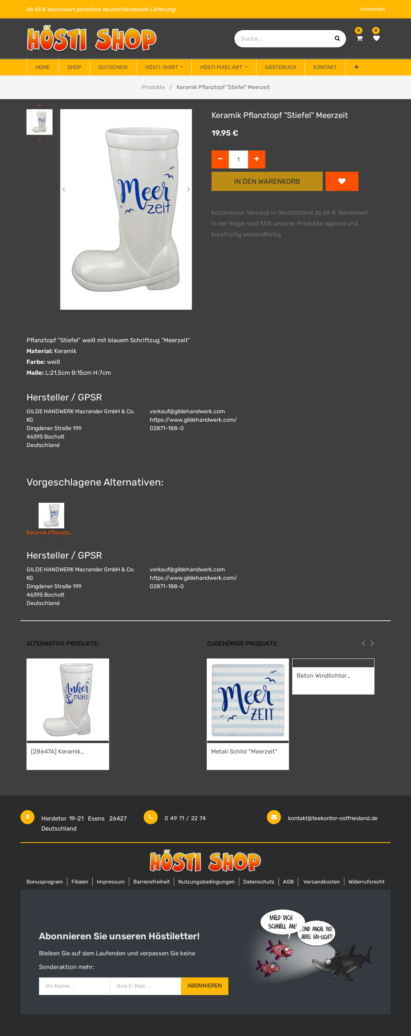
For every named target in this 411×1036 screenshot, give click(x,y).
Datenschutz (259, 882)
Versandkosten (321, 882)
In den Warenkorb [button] (267, 181)
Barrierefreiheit (151, 882)
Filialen (79, 882)
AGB (288, 882)
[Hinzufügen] (256, 159)
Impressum (111, 882)
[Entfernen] (220, 159)
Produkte (153, 87)
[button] (356, 67)
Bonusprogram (44, 882)
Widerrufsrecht (366, 882)
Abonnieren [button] (204, 985)
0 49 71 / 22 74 (185, 818)
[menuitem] (42, 67)
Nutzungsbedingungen (206, 882)
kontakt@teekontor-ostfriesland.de (333, 818)
